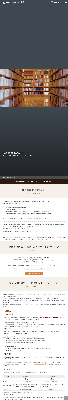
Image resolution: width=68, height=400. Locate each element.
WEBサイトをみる (33, 273)
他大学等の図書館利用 (19, 181)
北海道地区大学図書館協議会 (14, 237)
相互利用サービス (32, 181)
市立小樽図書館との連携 (46, 181)
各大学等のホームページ (30, 218)
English (18, 2)
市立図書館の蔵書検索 (40, 357)
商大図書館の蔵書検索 (40, 364)
